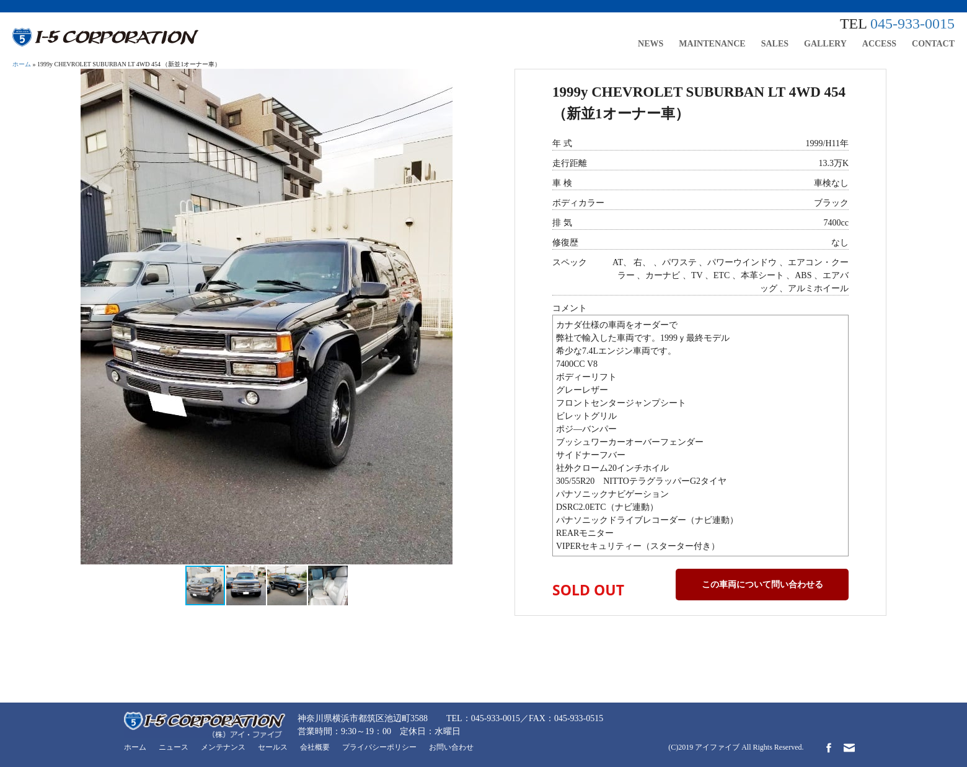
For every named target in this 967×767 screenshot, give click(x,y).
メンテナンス (223, 747)
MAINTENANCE (712, 43)
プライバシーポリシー (379, 747)
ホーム (21, 64)
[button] (441, 80)
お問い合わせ (451, 747)
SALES (774, 43)
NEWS (650, 43)
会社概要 (315, 747)
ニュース (173, 747)
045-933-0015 (912, 23)
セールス (273, 747)
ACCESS (879, 43)
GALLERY (825, 43)
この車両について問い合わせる (762, 584)
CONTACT (933, 43)
